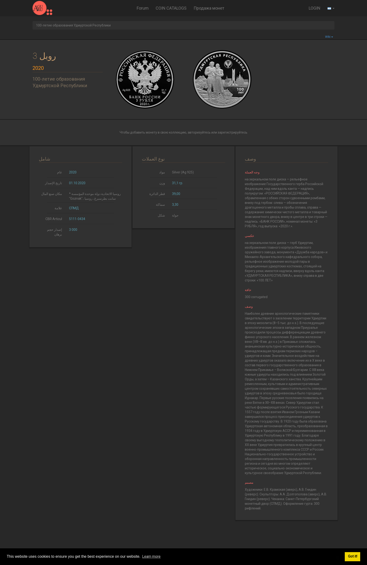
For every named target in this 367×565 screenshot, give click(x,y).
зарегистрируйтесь (232, 132)
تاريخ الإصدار (53, 183)
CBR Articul (53, 219)
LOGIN (314, 8)
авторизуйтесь (199, 132)
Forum (143, 8)
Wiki (329, 36)
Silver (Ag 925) (183, 172)
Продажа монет (209, 8)
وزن (162, 183)
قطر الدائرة (157, 194)
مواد (162, 172)
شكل (161, 215)
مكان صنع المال (51, 194)
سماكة (160, 204)
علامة (58, 208)
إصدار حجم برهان (54, 232)
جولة (175, 215)
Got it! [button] (352, 556)
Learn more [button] (151, 556)
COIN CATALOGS (171, 8)
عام (59, 172)
